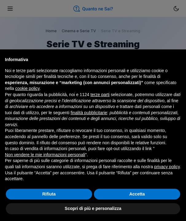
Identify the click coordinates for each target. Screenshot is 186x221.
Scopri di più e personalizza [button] (93, 208)
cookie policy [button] (27, 88)
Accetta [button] (137, 194)
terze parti (100, 94)
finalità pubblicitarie (89, 112)
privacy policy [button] (167, 166)
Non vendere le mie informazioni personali (45, 154)
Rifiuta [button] (49, 194)
